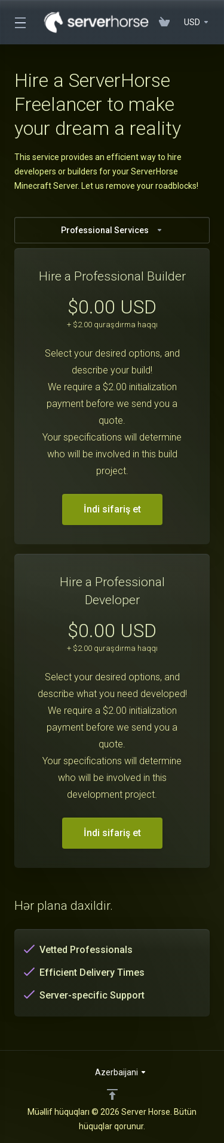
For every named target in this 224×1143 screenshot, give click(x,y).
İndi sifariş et (112, 509)
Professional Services (112, 230)
